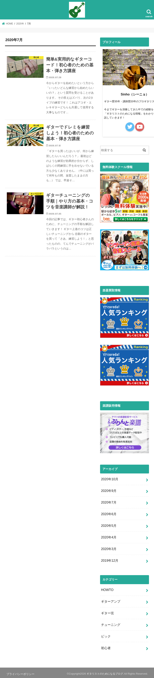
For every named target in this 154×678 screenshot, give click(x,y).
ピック (106, 634)
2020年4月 (108, 537)
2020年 (20, 25)
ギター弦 (107, 612)
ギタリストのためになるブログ (105, 671)
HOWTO (107, 589)
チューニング (110, 623)
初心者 (106, 646)
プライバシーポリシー (20, 671)
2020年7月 (108, 503)
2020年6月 (108, 515)
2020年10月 (109, 481)
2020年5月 (108, 526)
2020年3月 (108, 549)
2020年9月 (108, 492)
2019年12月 (109, 560)
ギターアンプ (110, 600)
